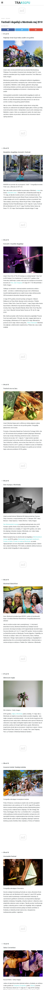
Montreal (8, 18)
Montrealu (28, 541)
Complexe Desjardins (19, 985)
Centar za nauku (18, 541)
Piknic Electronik (32, 323)
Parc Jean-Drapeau (16, 283)
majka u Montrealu (17, 714)
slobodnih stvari (12, 192)
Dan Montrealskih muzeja (10, 524)
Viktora (32, 985)
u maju (38, 190)
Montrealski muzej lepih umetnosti (28, 539)
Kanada (3, 18)
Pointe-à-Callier (8, 541)
